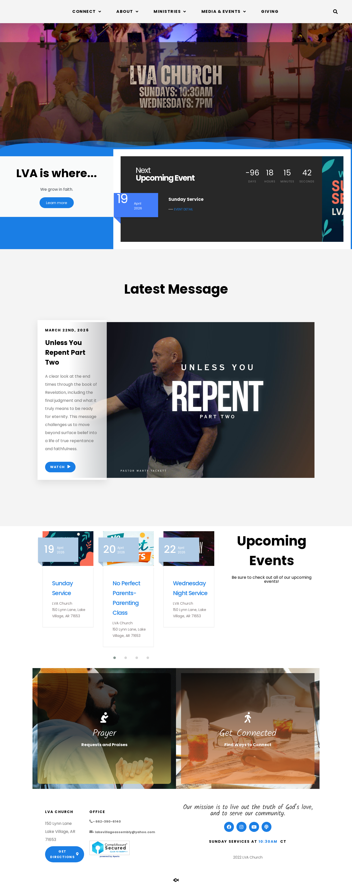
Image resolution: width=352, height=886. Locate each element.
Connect (86, 11)
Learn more (56, 204)
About (127, 11)
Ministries (170, 11)
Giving (269, 11)
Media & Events (223, 11)
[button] (335, 12)
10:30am (268, 842)
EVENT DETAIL (183, 209)
